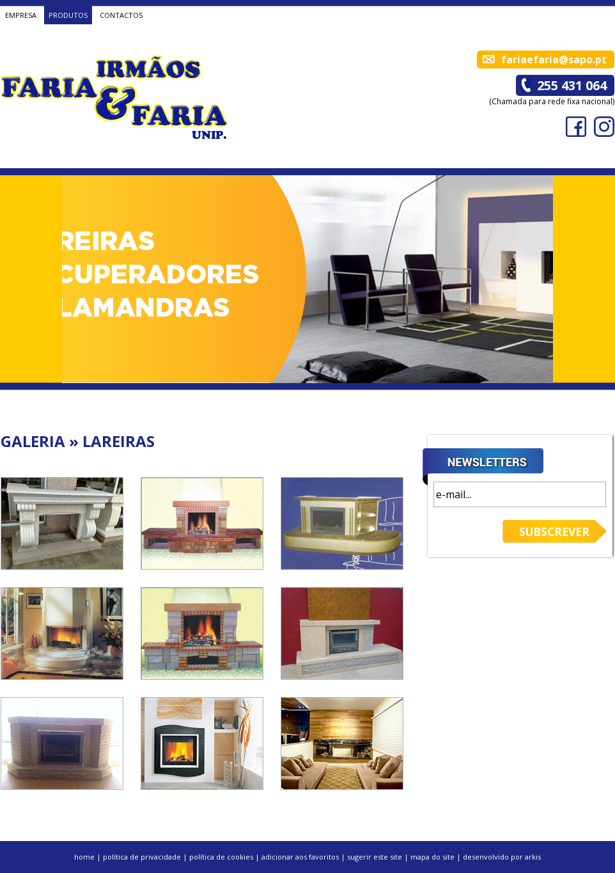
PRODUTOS (68, 15)
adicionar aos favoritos (300, 856)
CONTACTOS (121, 15)
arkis (533, 856)
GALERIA (33, 441)
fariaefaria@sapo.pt (554, 59)
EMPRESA (20, 15)
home (84, 856)
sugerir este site (374, 856)
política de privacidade (142, 856)
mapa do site (432, 856)
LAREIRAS (118, 441)
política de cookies (221, 856)
